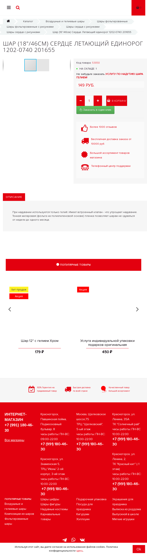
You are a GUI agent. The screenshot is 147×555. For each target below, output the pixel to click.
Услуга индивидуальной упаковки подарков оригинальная (107, 343)
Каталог (28, 21)
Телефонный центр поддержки (111, 166)
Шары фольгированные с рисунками (30, 26)
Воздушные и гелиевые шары (65, 21)
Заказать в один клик (95, 109)
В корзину (116, 100)
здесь (79, 550)
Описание (14, 197)
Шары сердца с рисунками (83, 26)
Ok (139, 549)
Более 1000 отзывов (103, 127)
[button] (43, 65)
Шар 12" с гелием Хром (39, 341)
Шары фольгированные (112, 21)
